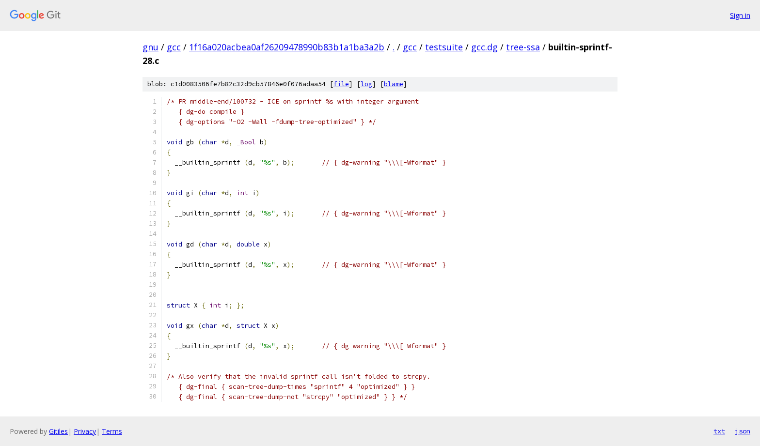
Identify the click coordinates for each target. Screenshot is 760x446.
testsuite (444, 47)
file (341, 84)
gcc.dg (484, 47)
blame (393, 84)
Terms (112, 431)
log (366, 84)
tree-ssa (523, 47)
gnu (150, 47)
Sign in (740, 15)
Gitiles (58, 431)
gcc (174, 47)
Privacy (85, 431)
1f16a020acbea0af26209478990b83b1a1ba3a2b (286, 47)
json (742, 431)
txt (719, 431)
